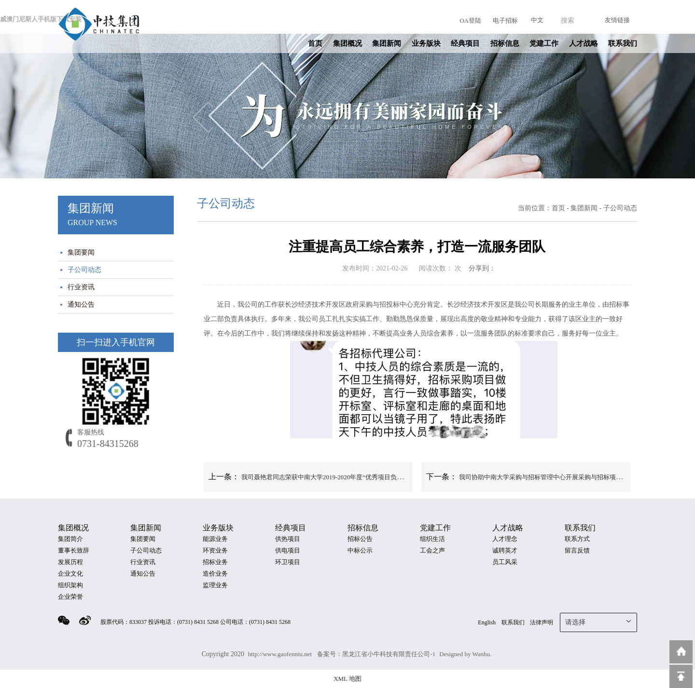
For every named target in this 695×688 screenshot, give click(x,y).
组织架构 (70, 585)
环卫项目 (287, 562)
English (487, 622)
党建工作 (543, 43)
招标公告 (360, 538)
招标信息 (504, 43)
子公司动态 (84, 269)
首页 (315, 43)
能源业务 (215, 538)
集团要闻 (81, 252)
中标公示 (360, 550)
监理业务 (215, 585)
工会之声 (432, 550)
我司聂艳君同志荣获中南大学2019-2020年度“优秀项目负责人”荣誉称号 (339, 477)
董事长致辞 (73, 550)
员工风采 (504, 562)
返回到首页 (681, 651)
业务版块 (426, 43)
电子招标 (505, 20)
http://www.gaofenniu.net (280, 654)
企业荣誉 (70, 596)
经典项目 (465, 43)
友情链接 (617, 20)
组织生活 (432, 538)
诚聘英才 (504, 550)
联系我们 (622, 43)
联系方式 (577, 538)
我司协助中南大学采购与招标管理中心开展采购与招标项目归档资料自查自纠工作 (572, 477)
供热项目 (287, 538)
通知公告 (81, 304)
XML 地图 (347, 678)
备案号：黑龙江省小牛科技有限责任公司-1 (376, 654)
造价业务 (215, 573)
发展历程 (70, 562)
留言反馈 (577, 550)
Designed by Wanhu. (465, 654)
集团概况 (347, 43)
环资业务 (215, 550)
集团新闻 (386, 43)
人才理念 (504, 538)
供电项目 (287, 550)
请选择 (598, 621)
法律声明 (541, 622)
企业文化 (70, 573)
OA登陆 (470, 20)
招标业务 (215, 562)
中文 (537, 20)
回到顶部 (681, 676)
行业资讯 (81, 287)
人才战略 (583, 43)
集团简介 (70, 538)
